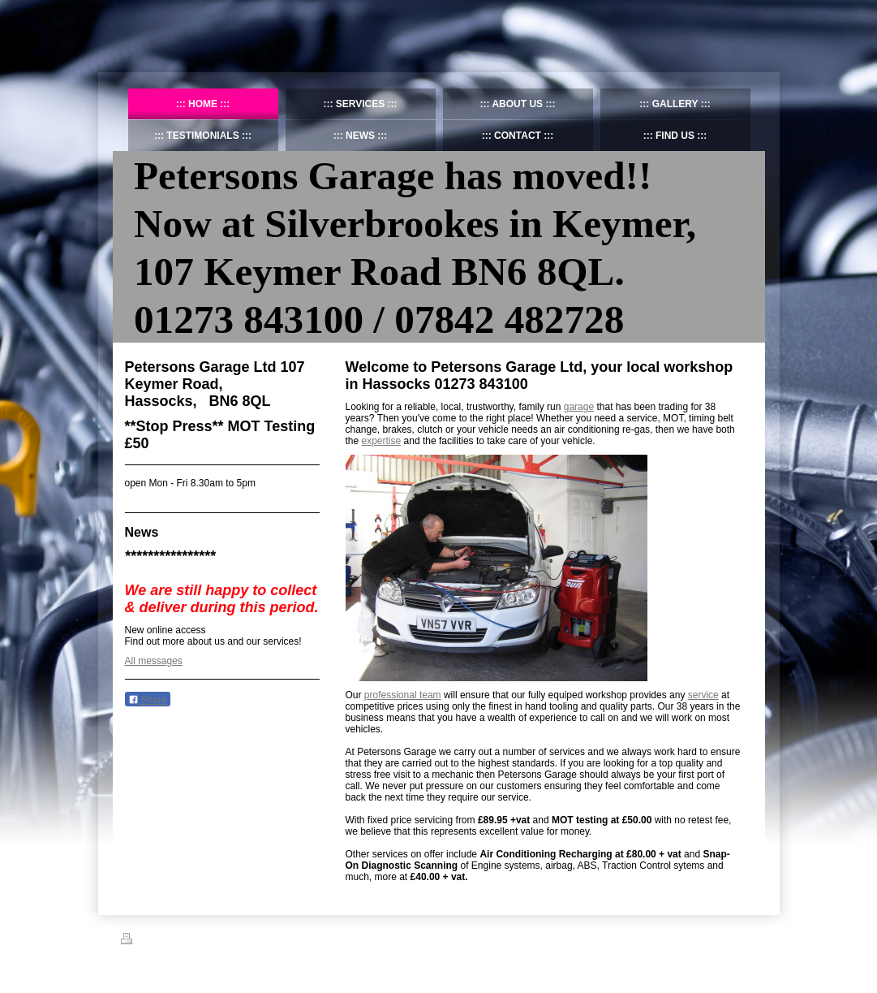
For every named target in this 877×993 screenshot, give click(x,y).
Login (746, 938)
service (703, 695)
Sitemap (179, 941)
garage (579, 406)
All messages (154, 661)
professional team (402, 695)
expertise (382, 441)
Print (140, 941)
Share (147, 700)
